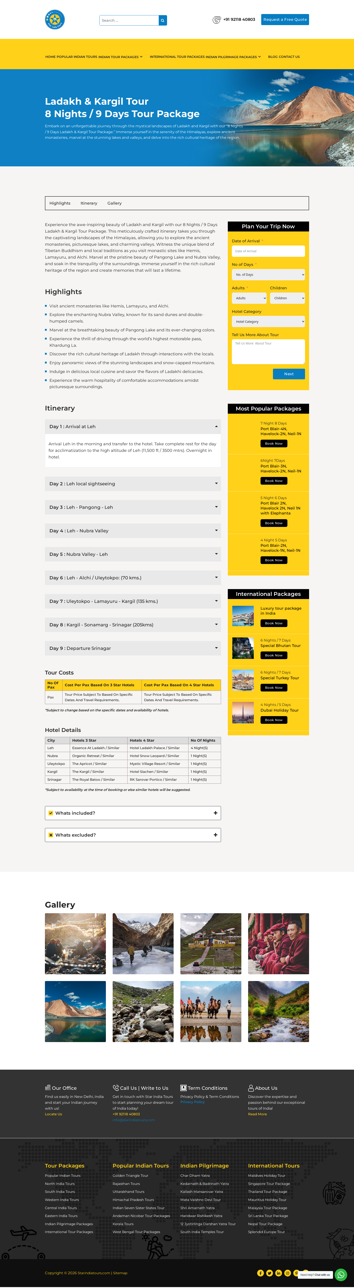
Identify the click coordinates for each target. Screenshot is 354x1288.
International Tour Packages (181, 54)
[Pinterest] (296, 1274)
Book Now (274, 444)
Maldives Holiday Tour (267, 1176)
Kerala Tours (123, 1225)
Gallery (133, 203)
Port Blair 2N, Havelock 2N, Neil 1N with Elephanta (280, 509)
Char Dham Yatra (195, 1176)
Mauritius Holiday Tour (268, 1200)
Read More (258, 1115)
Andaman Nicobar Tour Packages (142, 1217)
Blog (276, 54)
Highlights (64, 203)
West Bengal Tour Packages (138, 1233)
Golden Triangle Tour (131, 1176)
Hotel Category (246, 312)
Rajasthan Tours (127, 1184)
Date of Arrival (246, 242)
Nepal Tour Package (266, 1225)
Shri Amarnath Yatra (198, 1209)
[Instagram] (287, 1274)
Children (278, 289)
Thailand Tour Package (268, 1192)
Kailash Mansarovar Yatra (202, 1192)
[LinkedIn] (278, 1274)
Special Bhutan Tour (281, 646)
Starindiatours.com (95, 1274)
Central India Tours (62, 1209)
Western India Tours (63, 1200)
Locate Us (54, 1115)
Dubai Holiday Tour (280, 711)
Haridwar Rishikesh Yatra (202, 1217)
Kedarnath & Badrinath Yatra (206, 1184)
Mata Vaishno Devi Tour (201, 1200)
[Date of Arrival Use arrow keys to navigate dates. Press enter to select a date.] (268, 252)
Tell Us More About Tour (255, 335)
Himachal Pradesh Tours (134, 1200)
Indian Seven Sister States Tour (141, 1209)
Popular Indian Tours (82, 54)
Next (289, 375)
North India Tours (60, 1184)
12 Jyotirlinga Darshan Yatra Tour (209, 1225)
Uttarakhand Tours (129, 1192)
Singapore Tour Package (270, 1184)
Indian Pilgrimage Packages (238, 54)
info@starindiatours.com (135, 1121)
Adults (238, 289)
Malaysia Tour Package (268, 1209)
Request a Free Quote (283, 19)
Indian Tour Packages (126, 54)
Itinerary (100, 203)
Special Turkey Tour (280, 679)
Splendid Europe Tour (267, 1233)
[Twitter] (269, 1274)
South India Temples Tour (203, 1233)
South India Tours (61, 1192)
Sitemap (122, 1274)
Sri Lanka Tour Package (269, 1217)
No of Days (242, 265)
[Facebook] (260, 1274)
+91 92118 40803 (222, 18)
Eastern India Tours (62, 1217)
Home (52, 54)
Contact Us (296, 54)
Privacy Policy (192, 1103)
